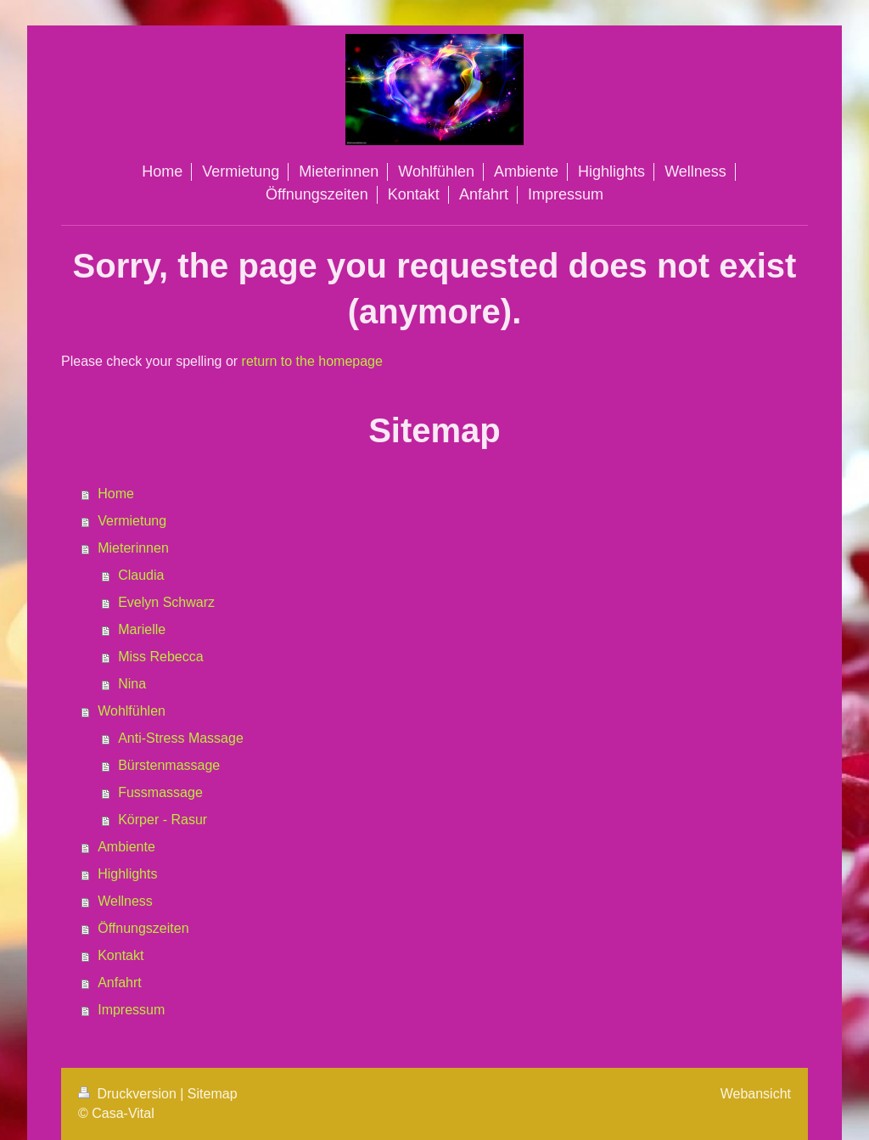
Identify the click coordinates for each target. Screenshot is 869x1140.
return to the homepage (312, 361)
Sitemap (213, 1094)
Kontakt (120, 955)
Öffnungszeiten (143, 928)
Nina (132, 684)
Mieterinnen (133, 548)
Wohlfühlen (131, 711)
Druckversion (129, 1094)
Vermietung (132, 521)
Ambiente (126, 847)
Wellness (125, 901)
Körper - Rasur (162, 819)
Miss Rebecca (160, 656)
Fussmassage (160, 792)
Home (116, 493)
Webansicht (755, 1094)
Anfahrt (120, 982)
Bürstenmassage (169, 765)
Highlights (127, 874)
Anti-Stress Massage (181, 738)
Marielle (141, 629)
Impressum (131, 1009)
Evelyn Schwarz (166, 602)
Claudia (141, 575)
